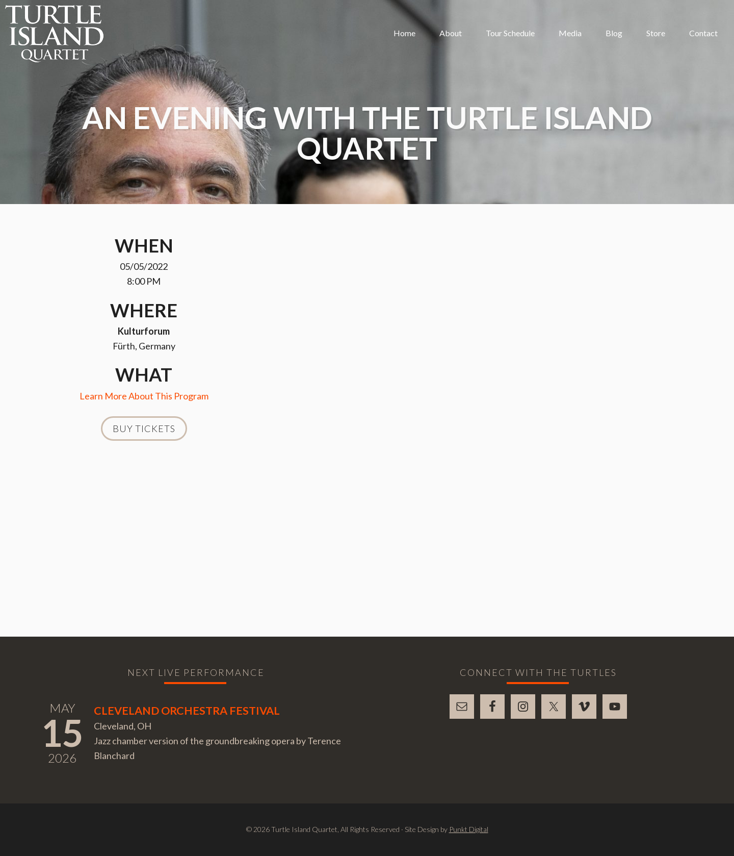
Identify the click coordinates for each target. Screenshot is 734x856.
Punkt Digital (468, 829)
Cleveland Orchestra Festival (187, 710)
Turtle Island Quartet (54, 33)
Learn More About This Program (144, 395)
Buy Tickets (144, 428)
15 (62, 732)
